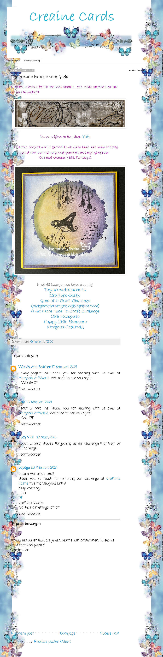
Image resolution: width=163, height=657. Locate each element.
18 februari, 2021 (39, 402)
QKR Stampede (65, 316)
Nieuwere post (22, 633)
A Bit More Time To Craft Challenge (65, 311)
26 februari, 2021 (43, 437)
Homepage (67, 633)
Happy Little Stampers (65, 322)
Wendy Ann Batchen (35, 367)
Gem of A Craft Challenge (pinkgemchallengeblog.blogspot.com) (65, 303)
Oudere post (109, 633)
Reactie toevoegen (26, 524)
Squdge (24, 467)
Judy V (24, 437)
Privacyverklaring (32, 60)
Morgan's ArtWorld (65, 327)
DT (20, 498)
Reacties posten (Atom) (52, 641)
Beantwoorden (30, 389)
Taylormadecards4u (65, 290)
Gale (22, 402)
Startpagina (14, 60)
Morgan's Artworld (33, 413)
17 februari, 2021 (64, 367)
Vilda (86, 136)
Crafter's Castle (65, 295)
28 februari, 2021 (44, 467)
